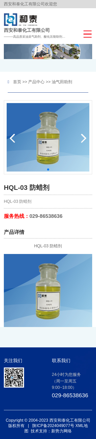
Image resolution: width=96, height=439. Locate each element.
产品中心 (36, 82)
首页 (17, 82)
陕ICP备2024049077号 (53, 425)
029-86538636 (45, 216)
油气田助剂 (62, 82)
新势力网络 (61, 431)
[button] (86, 33)
